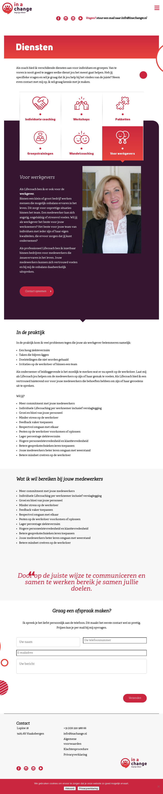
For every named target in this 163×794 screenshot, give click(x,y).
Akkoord (69, 788)
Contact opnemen (35, 291)
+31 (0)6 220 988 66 (75, 728)
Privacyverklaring (75, 755)
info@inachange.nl (75, 734)
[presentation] (44, 684)
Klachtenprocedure (76, 749)
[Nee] (158, 786)
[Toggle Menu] (157, 8)
